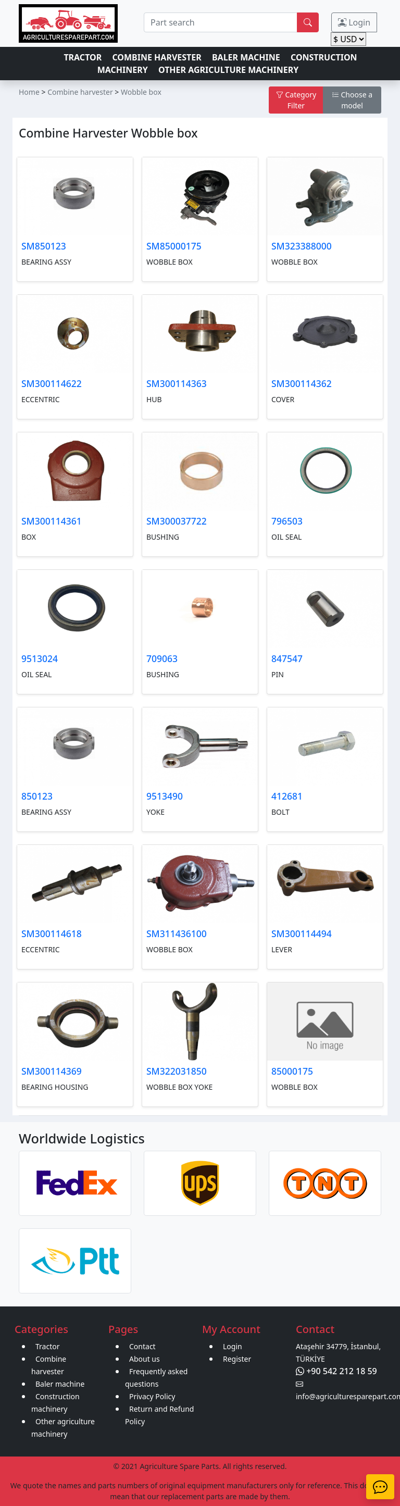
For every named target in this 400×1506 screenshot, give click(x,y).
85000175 (292, 1071)
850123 (37, 796)
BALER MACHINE (246, 57)
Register (237, 1359)
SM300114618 (51, 933)
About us (144, 1359)
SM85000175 (174, 246)
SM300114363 (176, 383)
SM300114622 (51, 383)
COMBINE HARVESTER (156, 57)
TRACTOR (83, 57)
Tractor (47, 1346)
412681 (287, 796)
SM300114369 (51, 1071)
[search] (220, 22)
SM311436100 (176, 933)
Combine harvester (80, 92)
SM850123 (43, 246)
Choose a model (352, 100)
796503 (287, 521)
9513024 (39, 658)
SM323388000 (301, 246)
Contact (142, 1346)
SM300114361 (51, 521)
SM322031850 (176, 1071)
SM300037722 (176, 521)
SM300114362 (301, 383)
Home (29, 92)
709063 (162, 658)
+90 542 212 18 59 (336, 1371)
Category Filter (296, 100)
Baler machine (59, 1384)
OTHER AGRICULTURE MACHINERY (228, 70)
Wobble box (141, 92)
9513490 (164, 796)
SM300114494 (301, 933)
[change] (348, 39)
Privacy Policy (152, 1396)
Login (354, 22)
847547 (287, 658)
